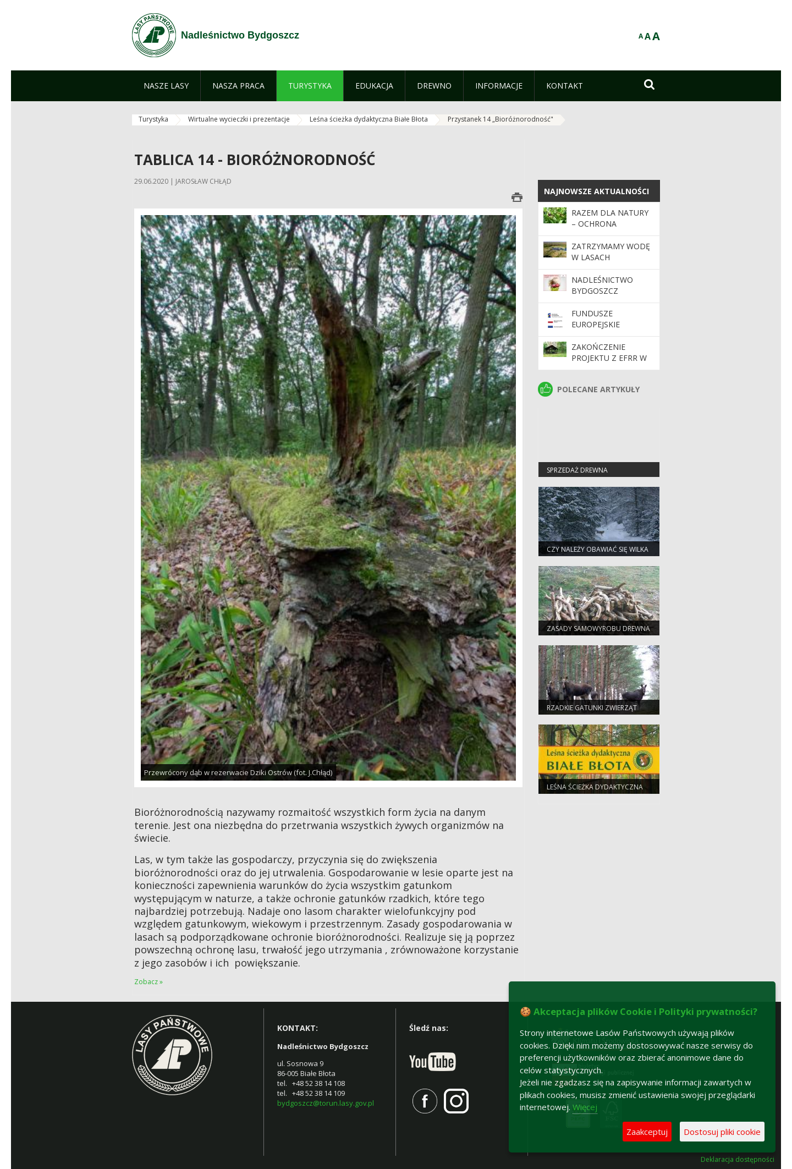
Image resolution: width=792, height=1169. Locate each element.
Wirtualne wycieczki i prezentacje (239, 119)
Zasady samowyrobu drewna (598, 628)
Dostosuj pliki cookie (722, 1131)
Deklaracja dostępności (737, 1159)
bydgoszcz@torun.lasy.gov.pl (325, 1103)
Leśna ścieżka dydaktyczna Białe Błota (369, 119)
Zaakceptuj (647, 1131)
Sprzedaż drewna (577, 470)
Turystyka (153, 119)
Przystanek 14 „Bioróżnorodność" (500, 119)
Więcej (585, 1106)
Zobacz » (148, 981)
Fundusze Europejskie (595, 319)
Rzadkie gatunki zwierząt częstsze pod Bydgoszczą (593, 712)
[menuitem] (166, 85)
